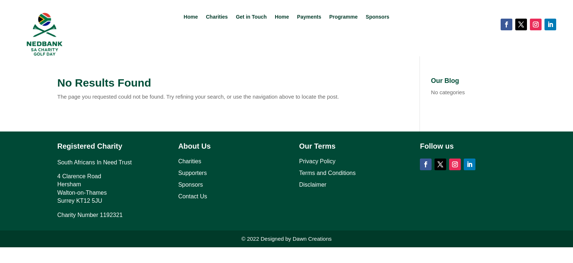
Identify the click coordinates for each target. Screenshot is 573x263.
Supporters (192, 173)
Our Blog (445, 80)
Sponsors (378, 17)
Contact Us (192, 196)
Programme (343, 17)
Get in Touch (251, 17)
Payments (309, 17)
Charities (217, 17)
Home (191, 17)
